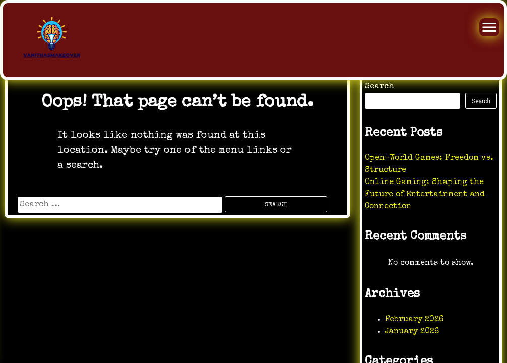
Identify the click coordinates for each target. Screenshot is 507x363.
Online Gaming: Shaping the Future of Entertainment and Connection (425, 194)
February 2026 (414, 320)
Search (379, 87)
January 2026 (412, 332)
